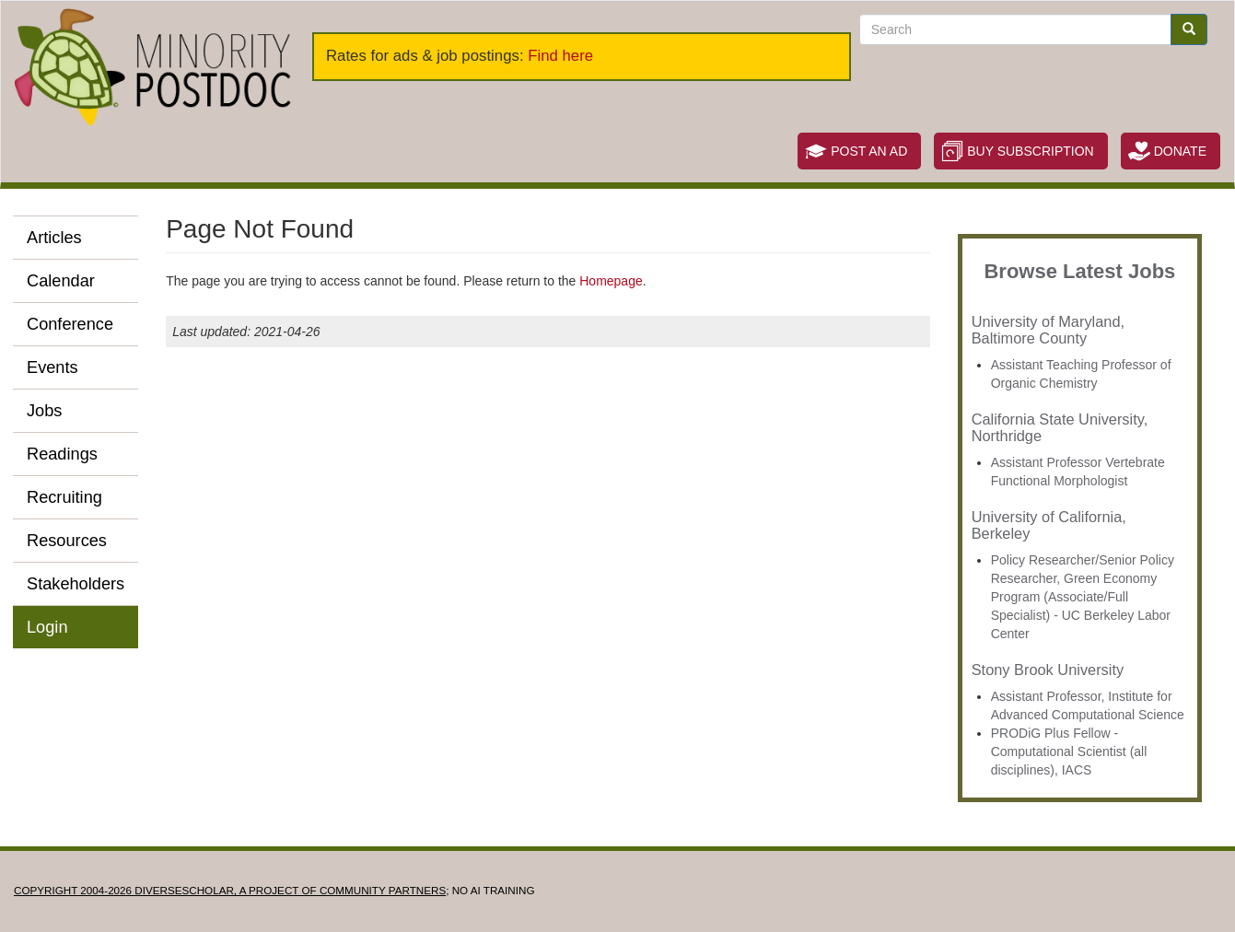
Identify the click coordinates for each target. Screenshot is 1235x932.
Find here (560, 55)
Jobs (44, 411)
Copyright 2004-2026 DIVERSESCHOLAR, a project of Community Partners (230, 890)
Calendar (61, 281)
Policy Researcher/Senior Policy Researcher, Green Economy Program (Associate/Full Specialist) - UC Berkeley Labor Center (1082, 597)
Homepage (611, 281)
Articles (54, 237)
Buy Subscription (1030, 151)
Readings (62, 454)
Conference (70, 324)
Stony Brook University (1048, 669)
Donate (1180, 151)
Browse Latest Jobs (1079, 271)
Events (52, 367)
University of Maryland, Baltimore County (1048, 329)
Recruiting (64, 497)
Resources (67, 540)
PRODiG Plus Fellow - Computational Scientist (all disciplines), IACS (1069, 751)
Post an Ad (869, 151)
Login (47, 627)
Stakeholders (75, 584)
